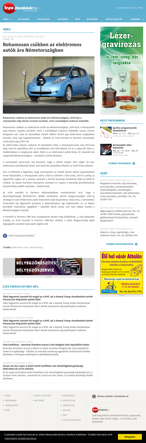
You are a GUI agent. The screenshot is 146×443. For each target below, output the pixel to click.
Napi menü (39, 400)
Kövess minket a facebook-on (112, 396)
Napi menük (92, 19)
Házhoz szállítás (114, 19)
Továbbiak (135, 19)
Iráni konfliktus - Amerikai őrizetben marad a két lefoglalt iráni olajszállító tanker (46, 345)
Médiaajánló (69, 395)
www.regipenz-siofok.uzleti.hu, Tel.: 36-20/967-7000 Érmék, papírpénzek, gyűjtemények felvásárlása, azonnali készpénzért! (120, 216)
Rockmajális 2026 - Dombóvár (123, 146)
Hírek (6, 19)
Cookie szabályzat (72, 420)
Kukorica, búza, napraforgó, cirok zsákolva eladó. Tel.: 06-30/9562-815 (118, 234)
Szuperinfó (63, 19)
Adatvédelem (69, 400)
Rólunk (66, 410)
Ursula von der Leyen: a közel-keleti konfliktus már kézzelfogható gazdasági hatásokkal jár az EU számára (43, 367)
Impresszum (68, 405)
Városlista (40, 8)
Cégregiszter (43, 19)
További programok (119, 163)
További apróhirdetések (120, 244)
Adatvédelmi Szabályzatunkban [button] (20, 438)
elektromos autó (20, 247)
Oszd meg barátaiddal (21, 236)
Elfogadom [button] (130, 437)
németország (36, 247)
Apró (77, 19)
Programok (24, 19)
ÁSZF (65, 415)
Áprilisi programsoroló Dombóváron (125, 129)
